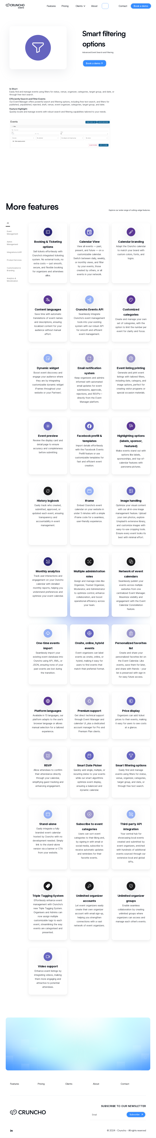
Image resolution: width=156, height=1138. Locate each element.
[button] (79, 6)
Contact (123, 6)
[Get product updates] (108, 1114)
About (94, 6)
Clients (79, 6)
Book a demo (141, 6)
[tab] (8, 224)
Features (51, 6)
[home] (15, 6)
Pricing (64, 6)
